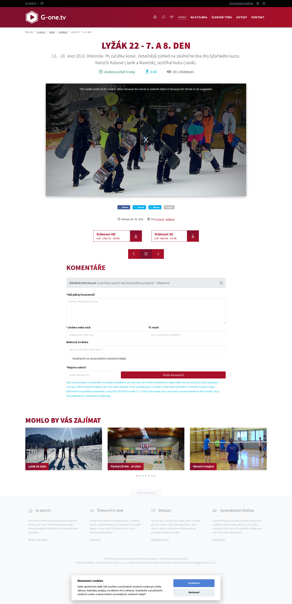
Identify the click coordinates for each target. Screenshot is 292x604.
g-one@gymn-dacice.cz (202, 562)
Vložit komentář (173, 375)
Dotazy (242, 17)
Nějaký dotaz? (160, 539)
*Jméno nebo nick (78, 327)
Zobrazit (95, 539)
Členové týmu (222, 17)
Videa (182, 17)
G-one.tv (30, 3)
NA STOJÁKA (199, 17)
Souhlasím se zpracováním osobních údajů (99, 358)
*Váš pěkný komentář (80, 294)
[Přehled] (146, 254)
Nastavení (193, 592)
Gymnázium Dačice (241, 3)
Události (170, 219)
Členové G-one (110, 510)
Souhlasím (194, 583)
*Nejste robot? (76, 367)
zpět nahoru (146, 492)
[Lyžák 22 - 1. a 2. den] (158, 254)
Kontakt (257, 17)
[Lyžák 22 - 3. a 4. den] (134, 254)
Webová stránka (77, 342)
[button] (137, 476)
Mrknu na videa (37, 539)
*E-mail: (153, 327)
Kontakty (219, 539)
